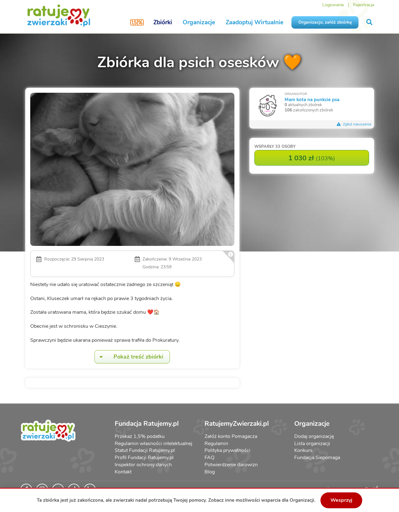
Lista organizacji (312, 443)
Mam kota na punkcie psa (312, 99)
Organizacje (199, 22)
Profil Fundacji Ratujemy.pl (144, 457)
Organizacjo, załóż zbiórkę (325, 22)
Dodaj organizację (314, 436)
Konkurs (303, 450)
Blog (209, 471)
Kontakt (123, 471)
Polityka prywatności (227, 450)
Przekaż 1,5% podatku (140, 436)
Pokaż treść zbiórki (129, 356)
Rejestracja (363, 5)
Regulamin (216, 443)
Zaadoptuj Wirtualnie (254, 22)
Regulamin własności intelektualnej (153, 443)
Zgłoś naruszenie (354, 124)
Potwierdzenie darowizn (231, 464)
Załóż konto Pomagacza (230, 436)
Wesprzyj (341, 500)
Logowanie (333, 5)
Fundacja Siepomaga (317, 457)
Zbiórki (162, 22)
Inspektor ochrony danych (143, 464)
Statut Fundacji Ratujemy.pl (145, 450)
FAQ (209, 457)
